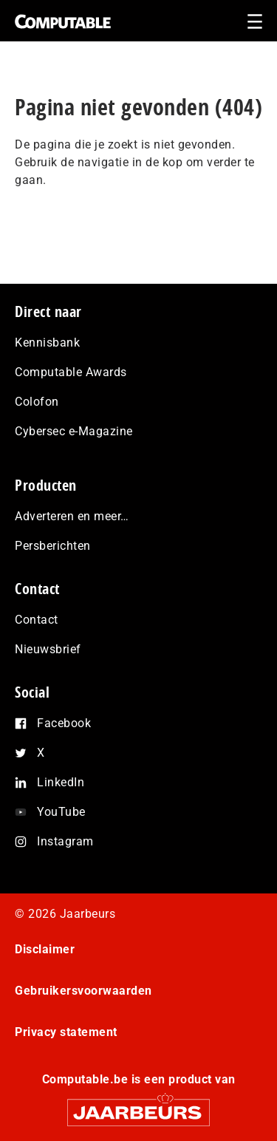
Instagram (65, 841)
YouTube (61, 812)
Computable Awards (71, 372)
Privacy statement (66, 1032)
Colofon (37, 402)
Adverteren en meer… (72, 516)
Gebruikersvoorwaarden (83, 991)
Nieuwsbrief (48, 649)
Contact (36, 620)
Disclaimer (45, 949)
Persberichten (53, 546)
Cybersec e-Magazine (74, 431)
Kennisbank (47, 343)
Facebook (64, 723)
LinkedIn (60, 782)
